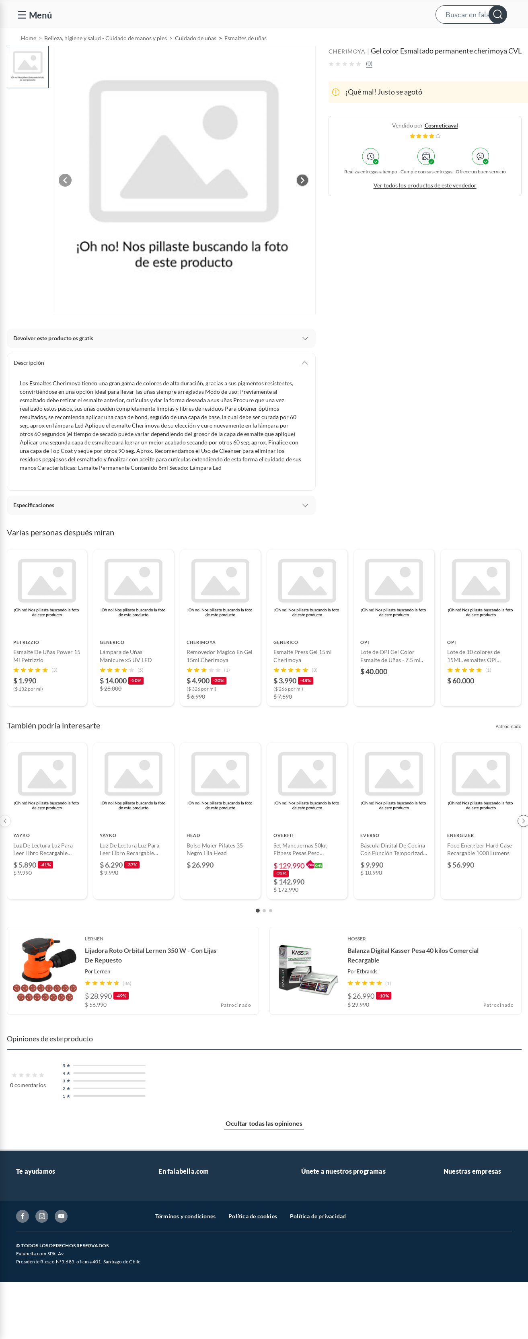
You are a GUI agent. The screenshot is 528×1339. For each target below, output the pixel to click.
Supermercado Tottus (470, 1260)
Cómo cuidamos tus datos (48, 1312)
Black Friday (173, 1273)
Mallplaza (456, 1325)
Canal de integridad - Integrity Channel (64, 1286)
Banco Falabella (463, 1286)
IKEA (450, 1273)
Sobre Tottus (459, 1235)
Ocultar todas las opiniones (264, 1144)
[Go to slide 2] (264, 931)
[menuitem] (428, 38)
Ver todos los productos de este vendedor (425, 205)
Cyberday (170, 1286)
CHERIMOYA (347, 71)
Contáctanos (32, 1209)
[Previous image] (65, 200)
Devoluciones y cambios (46, 1235)
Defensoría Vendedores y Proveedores (64, 1299)
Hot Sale (168, 1299)
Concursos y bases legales (48, 1273)
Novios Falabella (322, 1222)
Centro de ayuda (36, 1222)
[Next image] (302, 200)
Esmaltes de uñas (245, 58)
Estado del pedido (38, 1260)
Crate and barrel (178, 1312)
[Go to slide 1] (258, 931)
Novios (479, 38)
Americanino (174, 1325)
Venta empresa (176, 1235)
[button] (263, 14)
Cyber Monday (176, 1260)
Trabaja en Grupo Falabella (191, 1247)
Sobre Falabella (463, 1209)
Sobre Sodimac (462, 1222)
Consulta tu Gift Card (43, 1325)
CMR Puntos (317, 1209)
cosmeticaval (441, 145)
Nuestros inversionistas (187, 1222)
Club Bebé (314, 1235)
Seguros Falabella (465, 1299)
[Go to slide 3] (270, 931)
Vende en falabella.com (370, 38)
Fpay (450, 1312)
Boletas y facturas (38, 1247)
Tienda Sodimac (463, 1247)
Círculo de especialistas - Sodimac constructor (359, 1247)
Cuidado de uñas (195, 58)
